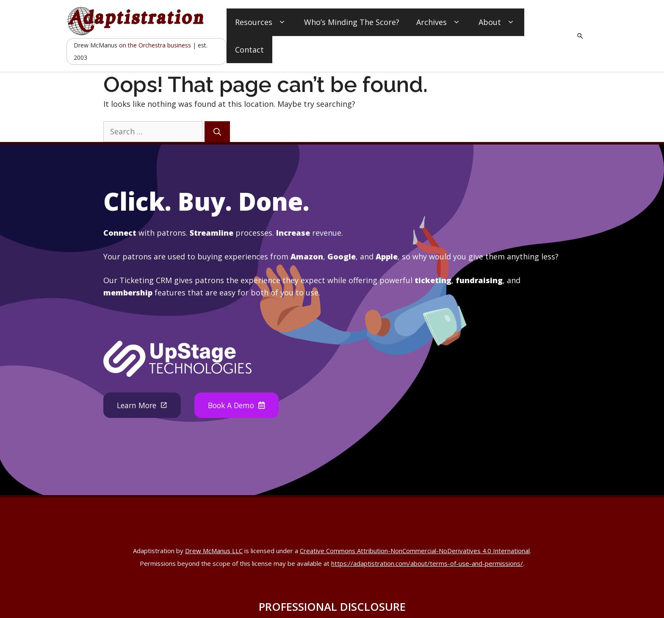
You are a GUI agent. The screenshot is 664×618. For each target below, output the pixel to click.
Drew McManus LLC (214, 550)
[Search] (217, 131)
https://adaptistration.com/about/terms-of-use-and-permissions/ (427, 563)
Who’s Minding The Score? (351, 22)
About (497, 22)
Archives (439, 22)
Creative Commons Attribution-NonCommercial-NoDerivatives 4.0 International (415, 550)
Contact (249, 50)
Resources (261, 22)
